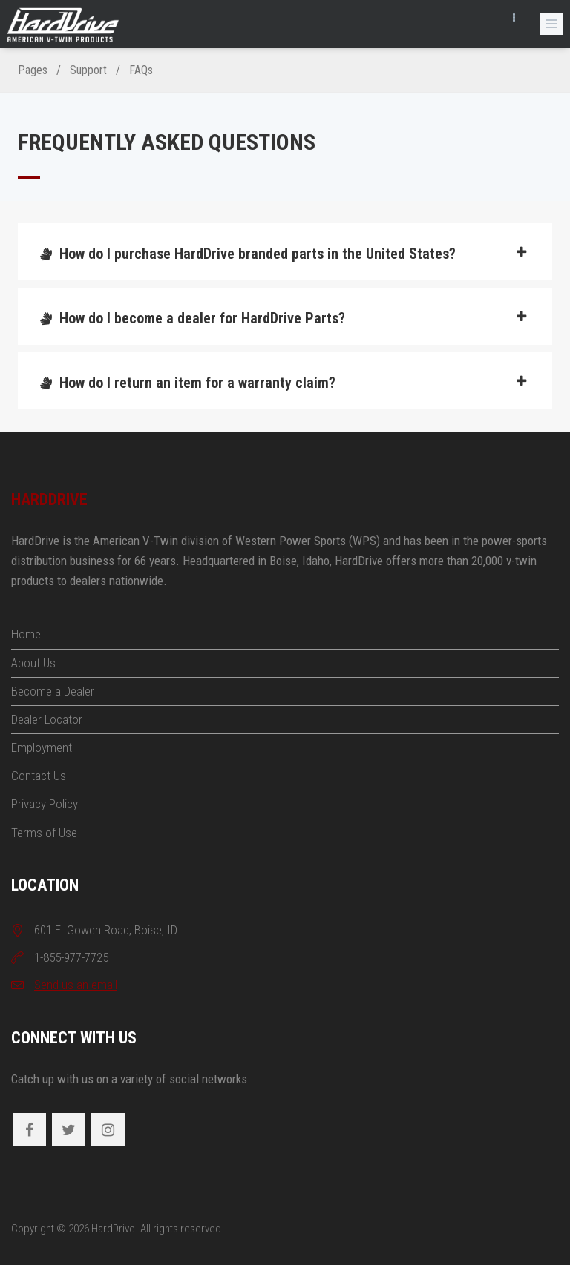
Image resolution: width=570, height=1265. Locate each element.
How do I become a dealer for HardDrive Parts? (283, 318)
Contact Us (38, 775)
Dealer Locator (46, 719)
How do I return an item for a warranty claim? (283, 383)
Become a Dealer (52, 691)
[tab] (285, 251)
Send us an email (75, 984)
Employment (41, 747)
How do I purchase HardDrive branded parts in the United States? (283, 253)
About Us (33, 662)
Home (26, 634)
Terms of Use (44, 832)
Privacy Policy (44, 803)
